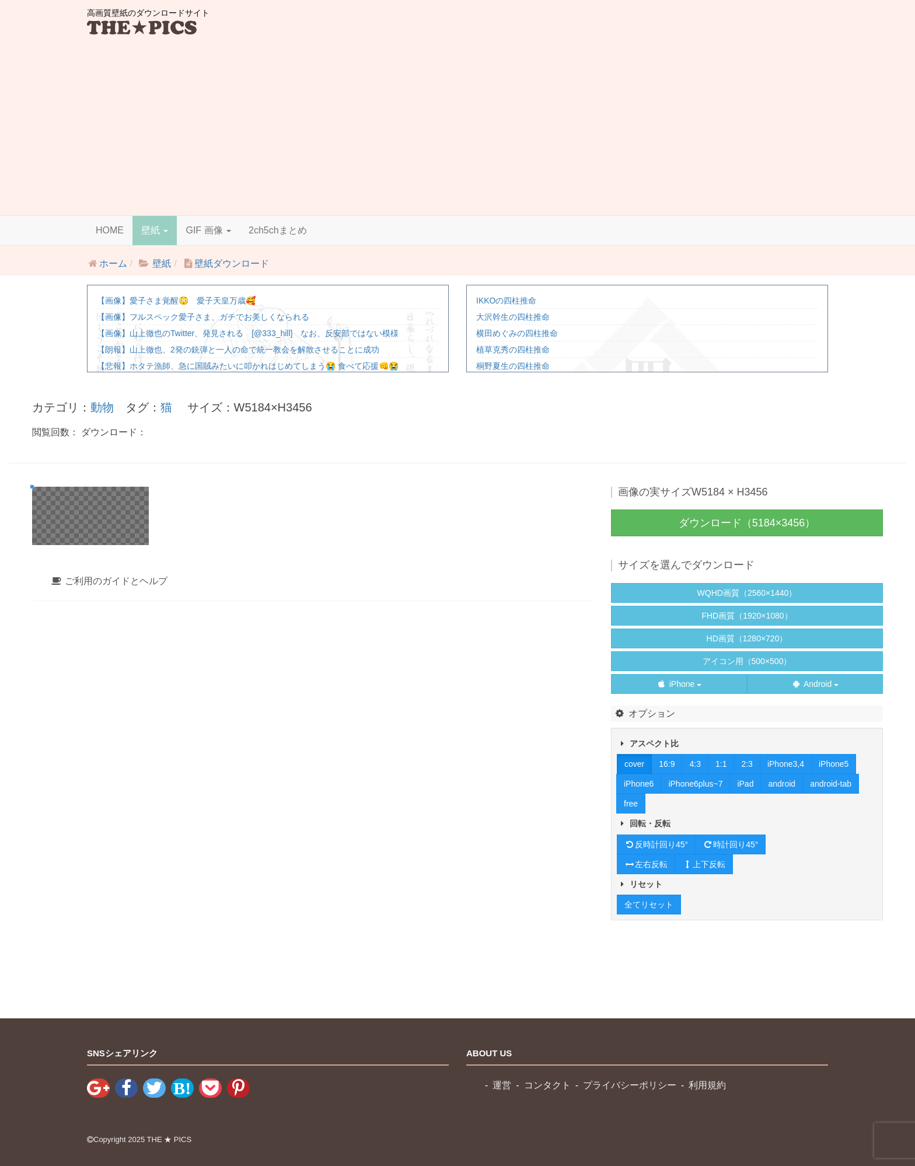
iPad (745, 783)
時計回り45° (730, 844)
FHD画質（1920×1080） (746, 615)
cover (634, 764)
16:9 (667, 764)
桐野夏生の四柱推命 (513, 366)
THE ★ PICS (169, 1139)
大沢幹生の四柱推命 (513, 317)
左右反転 (646, 864)
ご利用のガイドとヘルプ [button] (108, 897)
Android (815, 684)
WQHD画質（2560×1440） (747, 593)
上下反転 (703, 864)
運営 (502, 1085)
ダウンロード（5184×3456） (747, 523)
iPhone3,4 (785, 764)
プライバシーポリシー (629, 1085)
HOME (110, 230)
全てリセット (648, 904)
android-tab (830, 783)
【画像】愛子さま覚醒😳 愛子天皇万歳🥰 (176, 300)
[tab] (313, 897)
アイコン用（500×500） (747, 661)
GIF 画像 (208, 230)
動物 (102, 407)
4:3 (694, 764)
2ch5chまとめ (278, 230)
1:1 (721, 764)
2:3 (746, 764)
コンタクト (547, 1085)
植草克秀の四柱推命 (513, 349)
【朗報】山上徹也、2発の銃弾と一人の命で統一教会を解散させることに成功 (238, 349)
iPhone (678, 684)
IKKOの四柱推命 (506, 300)
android (781, 783)
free (631, 803)
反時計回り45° (656, 844)
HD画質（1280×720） (747, 638)
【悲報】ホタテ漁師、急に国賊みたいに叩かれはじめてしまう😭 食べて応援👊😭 (248, 366)
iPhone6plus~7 (695, 783)
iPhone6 (639, 783)
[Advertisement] (457, 125)
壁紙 (154, 230)
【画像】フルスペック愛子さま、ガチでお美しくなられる (203, 317)
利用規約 (707, 1085)
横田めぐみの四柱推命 (517, 333)
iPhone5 (833, 764)
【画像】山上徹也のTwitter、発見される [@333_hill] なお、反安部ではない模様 (248, 333)
